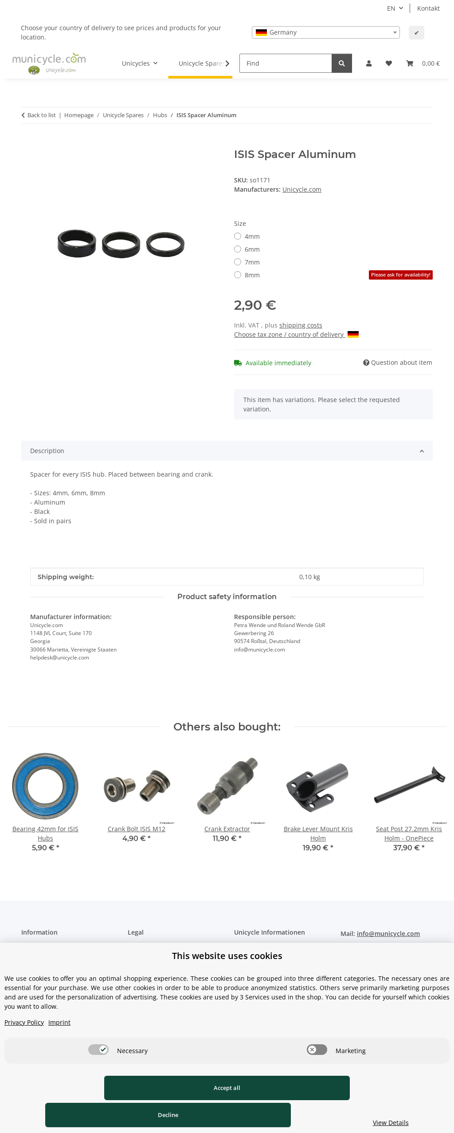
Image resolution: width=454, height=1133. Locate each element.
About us (34, 965)
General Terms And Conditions (173, 965)
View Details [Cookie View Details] (393, 1122)
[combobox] (326, 32)
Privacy (138, 949)
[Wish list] (389, 63)
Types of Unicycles (261, 949)
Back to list (41, 115)
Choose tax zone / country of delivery (296, 334)
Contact (32, 949)
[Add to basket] (28, 143)
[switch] (98, 1076)
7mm (252, 262)
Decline (253, 1115)
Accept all (87, 1115)
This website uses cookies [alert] (227, 983)
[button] (369, 63)
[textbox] (325, 32)
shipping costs (300, 325)
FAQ (240, 965)
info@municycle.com (388, 933)
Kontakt (428, 8)
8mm (339, 275)
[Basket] (423, 63)
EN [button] (391, 8)
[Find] (285, 63)
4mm (252, 236)
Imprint (59, 1049)
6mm (252, 249)
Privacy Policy (24, 1049)
